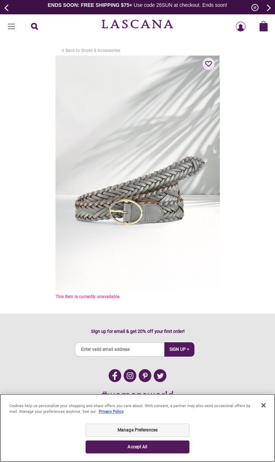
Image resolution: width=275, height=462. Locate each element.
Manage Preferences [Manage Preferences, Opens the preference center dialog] (137, 430)
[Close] (263, 405)
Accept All (137, 446)
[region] (137, 428)
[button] (209, 64)
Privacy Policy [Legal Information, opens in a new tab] (111, 411)
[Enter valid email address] (120, 349)
